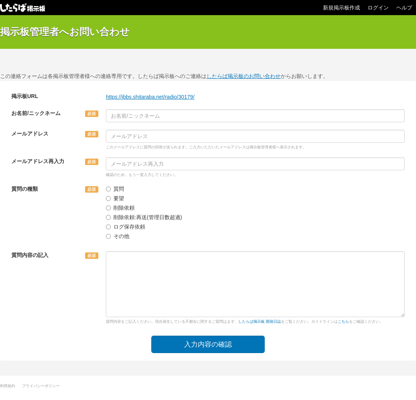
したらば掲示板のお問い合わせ (243, 76)
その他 (117, 236)
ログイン (378, 8)
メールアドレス (29, 134)
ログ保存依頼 (125, 227)
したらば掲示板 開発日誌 (259, 321)
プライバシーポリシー (41, 386)
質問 (115, 189)
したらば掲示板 (22, 7)
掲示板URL (24, 96)
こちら (343, 321)
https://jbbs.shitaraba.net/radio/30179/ (150, 97)
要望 (115, 198)
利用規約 (7, 386)
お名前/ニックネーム (36, 113)
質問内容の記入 (29, 255)
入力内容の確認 (208, 344)
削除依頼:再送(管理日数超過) (144, 217)
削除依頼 (120, 208)
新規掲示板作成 (341, 8)
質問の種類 (24, 189)
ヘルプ (404, 8)
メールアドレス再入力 (37, 161)
